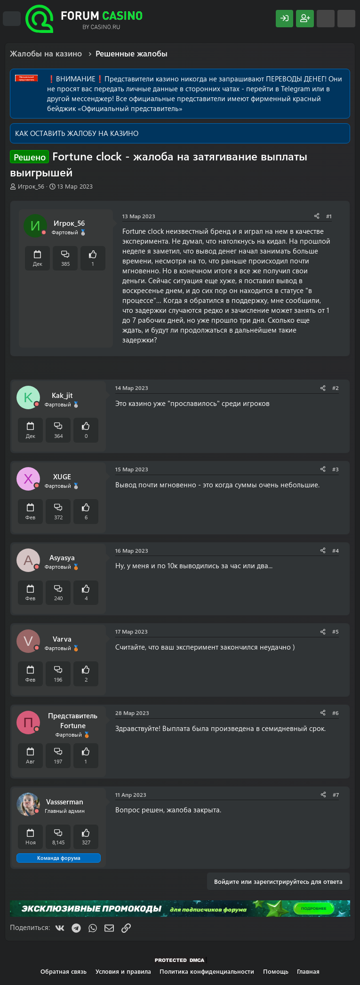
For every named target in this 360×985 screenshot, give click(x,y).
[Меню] (12, 18)
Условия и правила (123, 971)
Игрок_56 (31, 186)
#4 (335, 550)
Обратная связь (63, 971)
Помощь (275, 971)
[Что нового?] (326, 18)
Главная (308, 971)
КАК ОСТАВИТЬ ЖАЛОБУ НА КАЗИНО (76, 133)
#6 (335, 712)
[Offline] (43, 233)
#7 (336, 794)
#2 (335, 387)
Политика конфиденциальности (207, 971)
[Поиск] (346, 18)
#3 (335, 469)
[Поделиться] (317, 216)
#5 (335, 631)
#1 (329, 216)
